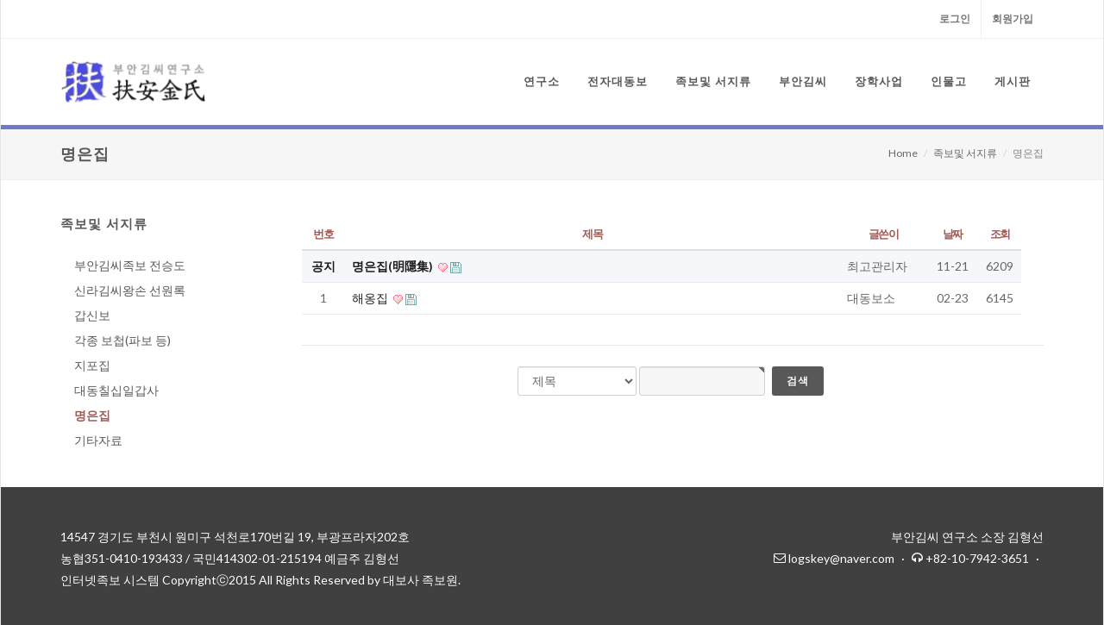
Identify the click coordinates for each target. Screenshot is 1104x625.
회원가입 (1012, 18)
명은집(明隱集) (394, 266)
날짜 (953, 234)
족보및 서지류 (965, 153)
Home (903, 153)
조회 (1000, 234)
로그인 (954, 18)
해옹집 (371, 298)
